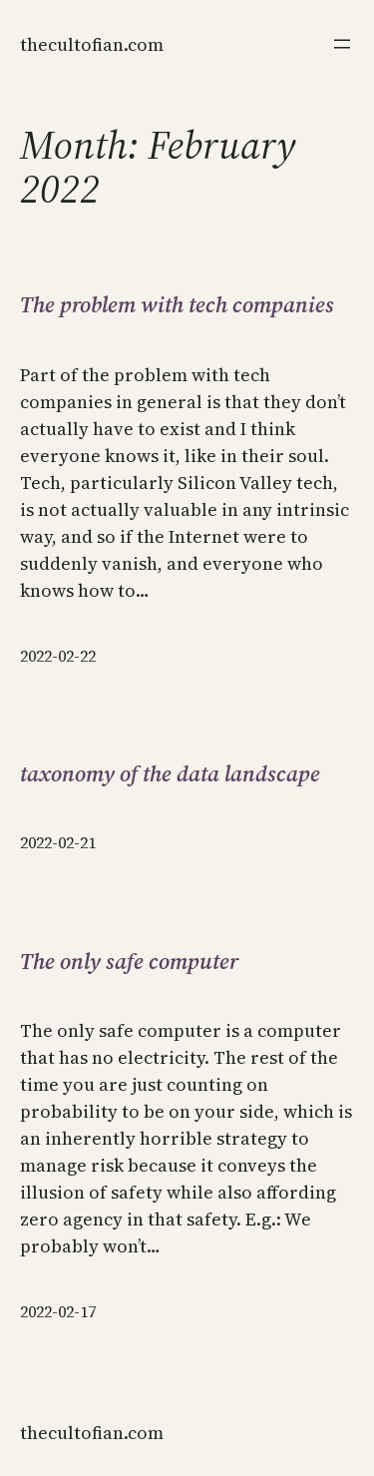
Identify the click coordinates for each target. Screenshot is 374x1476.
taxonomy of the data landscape (170, 773)
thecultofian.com (92, 44)
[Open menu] (342, 44)
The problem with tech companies (177, 304)
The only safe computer (129, 961)
